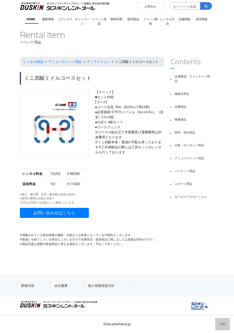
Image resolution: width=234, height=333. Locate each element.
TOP (222, 324)
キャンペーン (82, 22)
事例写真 (116, 19)
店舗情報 (184, 19)
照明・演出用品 (185, 132)
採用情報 (201, 19)
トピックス (65, 19)
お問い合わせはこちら (54, 212)
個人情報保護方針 (101, 286)
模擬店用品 (182, 94)
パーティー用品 (185, 171)
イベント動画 (150, 22)
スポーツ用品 (183, 184)
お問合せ (150, 6)
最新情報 (48, 19)
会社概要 (61, 286)
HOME (31, 19)
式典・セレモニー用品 (189, 145)
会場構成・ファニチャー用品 (192, 79)
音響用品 (180, 107)
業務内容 (27, 286)
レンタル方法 (167, 22)
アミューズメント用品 (189, 158)
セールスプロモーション (191, 197)
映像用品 (180, 119)
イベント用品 (99, 22)
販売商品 (133, 19)
